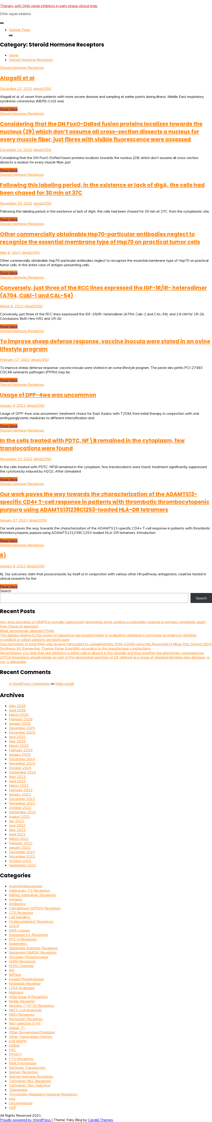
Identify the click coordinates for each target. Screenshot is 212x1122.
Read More (9, 109)
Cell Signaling (19, 917)
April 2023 (17, 781)
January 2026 (20, 723)
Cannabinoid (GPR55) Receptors (35, 908)
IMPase (15, 974)
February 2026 (21, 719)
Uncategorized (20, 1103)
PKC (12, 1050)
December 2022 (22, 798)
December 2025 (22, 728)
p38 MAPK (18, 1041)
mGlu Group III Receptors (28, 996)
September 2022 (22, 812)
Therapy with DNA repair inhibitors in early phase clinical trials (48, 6)
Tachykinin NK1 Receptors (30, 1081)
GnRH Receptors (22, 961)
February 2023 (21, 790)
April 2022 (17, 834)
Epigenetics (18, 943)
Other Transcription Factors (30, 1036)
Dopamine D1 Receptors (28, 934)
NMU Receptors (22, 1014)
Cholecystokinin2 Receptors (31, 921)
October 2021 (20, 860)
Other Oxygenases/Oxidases (32, 1032)
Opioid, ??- (17, 1027)
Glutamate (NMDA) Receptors (33, 952)
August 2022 (19, 816)
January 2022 (20, 847)
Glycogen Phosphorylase (28, 957)
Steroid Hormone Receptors (22, 67)
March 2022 (19, 838)
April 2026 (17, 710)
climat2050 (42, 88)
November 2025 (22, 732)
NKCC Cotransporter (25, 1010)
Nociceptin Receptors (26, 1019)
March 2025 (19, 745)
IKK (11, 970)
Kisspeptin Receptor (25, 983)
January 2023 (20, 794)
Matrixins (16, 992)
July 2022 (16, 821)
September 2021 (22, 865)
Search (5, 591)
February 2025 (21, 750)
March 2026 (19, 714)
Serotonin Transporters (27, 1067)
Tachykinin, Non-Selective (29, 1085)
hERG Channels (21, 965)
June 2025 (17, 736)
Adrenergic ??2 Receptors (29, 890)
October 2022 (20, 807)
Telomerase (18, 1089)
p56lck (14, 1045)
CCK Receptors (21, 912)
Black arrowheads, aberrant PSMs (27, 630)
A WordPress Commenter (29, 683)
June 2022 (17, 825)
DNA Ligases (19, 930)
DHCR (14, 926)
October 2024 (20, 767)
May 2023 (17, 776)
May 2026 (17, 705)
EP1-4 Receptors (23, 939)
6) (3, 555)
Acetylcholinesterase (25, 886)
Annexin (15, 899)
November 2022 (22, 803)
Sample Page (19, 29)
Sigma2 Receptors (23, 1072)
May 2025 (17, 741)
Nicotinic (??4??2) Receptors (31, 1005)
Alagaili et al (17, 78)
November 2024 (22, 763)
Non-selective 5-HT (25, 1023)
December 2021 (22, 852)
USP (12, 1107)
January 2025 (20, 754)
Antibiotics (17, 903)
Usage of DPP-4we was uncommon (48, 395)
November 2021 (22, 856)
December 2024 (22, 759)
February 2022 (21, 843)
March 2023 (19, 785)
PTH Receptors (21, 1058)
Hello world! (65, 683)
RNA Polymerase (22, 1063)
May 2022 (17, 829)
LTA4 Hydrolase (22, 988)
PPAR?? (15, 1054)
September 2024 (22, 772)
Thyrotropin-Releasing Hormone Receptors (43, 1094)
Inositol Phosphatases (26, 979)
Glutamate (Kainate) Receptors (33, 948)
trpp (12, 1098)
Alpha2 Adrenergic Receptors (32, 895)
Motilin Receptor (22, 1001)
